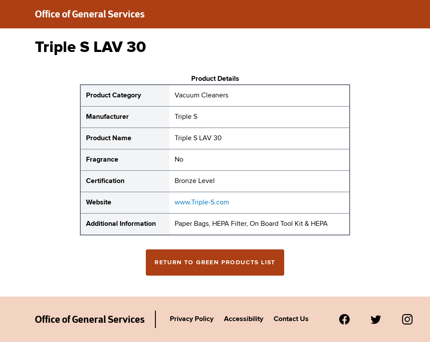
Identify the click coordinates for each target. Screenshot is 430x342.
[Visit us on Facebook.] (344, 319)
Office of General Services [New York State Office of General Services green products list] (89, 14)
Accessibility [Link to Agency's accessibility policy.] (243, 319)
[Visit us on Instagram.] (407, 319)
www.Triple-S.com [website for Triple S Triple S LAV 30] (202, 202)
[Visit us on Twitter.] (376, 319)
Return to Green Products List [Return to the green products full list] (215, 262)
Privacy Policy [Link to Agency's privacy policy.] (191, 319)
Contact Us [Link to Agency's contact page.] (291, 319)
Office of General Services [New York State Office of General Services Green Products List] (89, 319)
